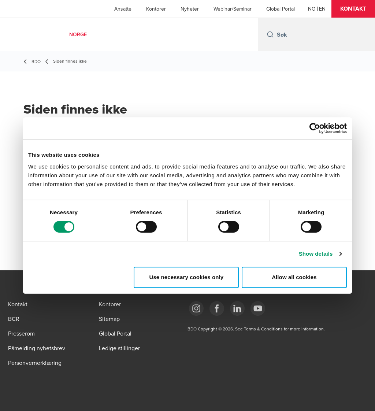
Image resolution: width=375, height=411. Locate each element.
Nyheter (190, 8)
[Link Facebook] (217, 308)
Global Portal (280, 8)
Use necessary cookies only (186, 277)
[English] (322, 9)
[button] (353, 9)
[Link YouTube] (258, 308)
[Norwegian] (312, 9)
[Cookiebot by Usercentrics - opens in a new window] (315, 128)
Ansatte (122, 8)
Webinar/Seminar (233, 8)
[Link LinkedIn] (237, 308)
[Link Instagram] (196, 308)
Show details (316, 254)
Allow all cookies (294, 277)
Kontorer (156, 8)
